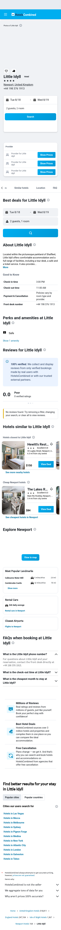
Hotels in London (12, 849)
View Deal (46, 464)
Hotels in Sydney (12, 827)
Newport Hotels (22, 924)
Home (12, 911)
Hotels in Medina (12, 836)
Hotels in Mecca (12, 818)
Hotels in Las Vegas (14, 813)
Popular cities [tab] (12, 797)
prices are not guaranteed (23, 875)
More (5, 267)
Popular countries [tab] (34, 797)
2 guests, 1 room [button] (15, 108)
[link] (17, 472)
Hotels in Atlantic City (15, 845)
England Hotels (11, 917)
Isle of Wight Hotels (38, 917)
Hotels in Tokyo (11, 859)
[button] (5, 14)
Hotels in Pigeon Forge (15, 831)
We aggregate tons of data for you (32, 890)
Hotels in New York (13, 840)
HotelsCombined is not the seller (32, 885)
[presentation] (20, 25)
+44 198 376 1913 (14, 88)
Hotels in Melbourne (14, 822)
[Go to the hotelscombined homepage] (23, 14)
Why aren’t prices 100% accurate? (32, 896)
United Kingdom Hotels (29, 911)
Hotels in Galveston (13, 854)
